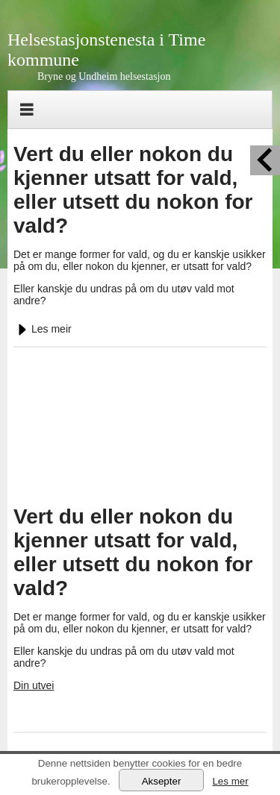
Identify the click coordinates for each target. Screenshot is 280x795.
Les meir (42, 329)
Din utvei (33, 685)
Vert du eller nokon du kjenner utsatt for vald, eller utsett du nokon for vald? (132, 189)
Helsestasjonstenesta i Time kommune (106, 49)
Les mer (230, 781)
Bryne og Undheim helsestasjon (103, 76)
